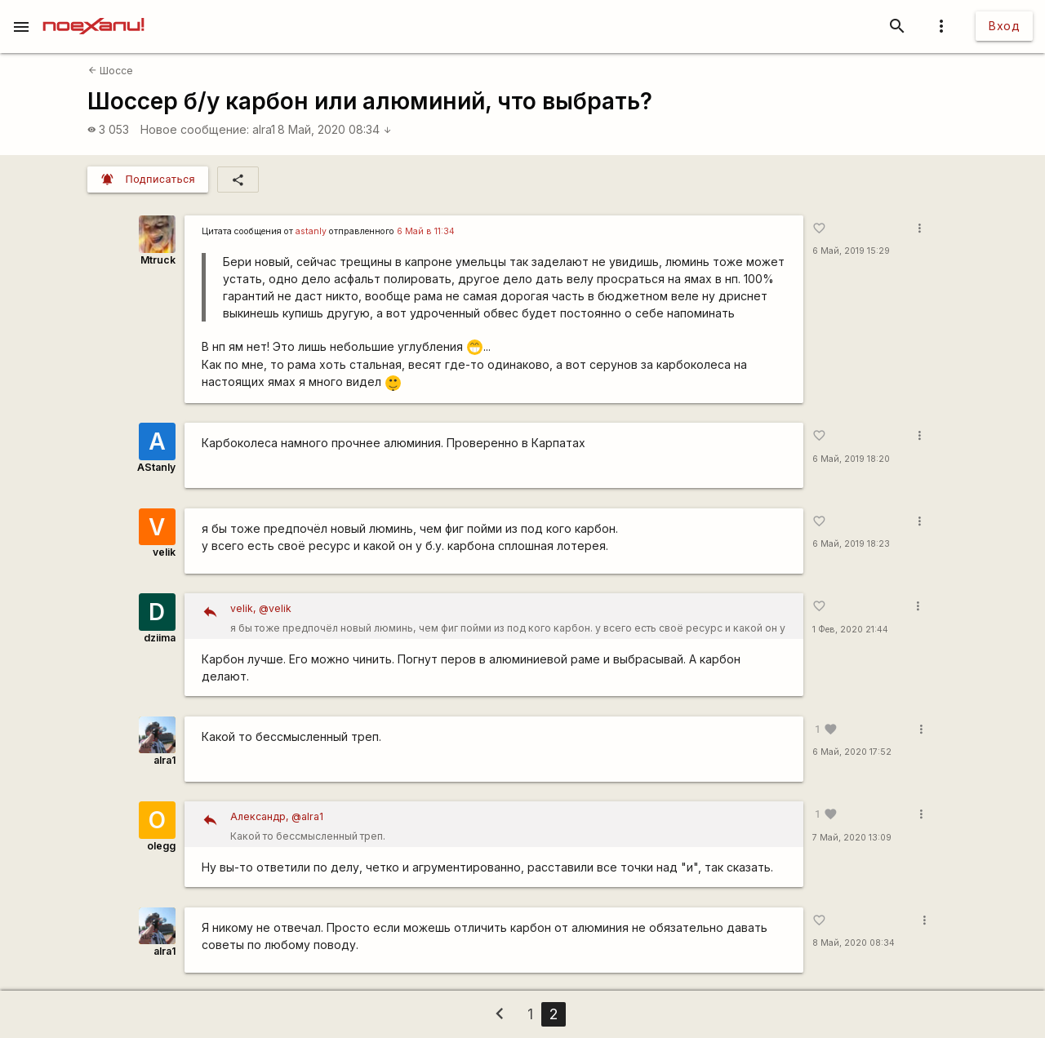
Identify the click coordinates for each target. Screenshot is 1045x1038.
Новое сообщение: (194, 129)
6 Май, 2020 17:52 (852, 752)
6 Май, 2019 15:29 (851, 251)
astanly (311, 231)
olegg (161, 846)
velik (164, 552)
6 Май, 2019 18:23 (851, 544)
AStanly (156, 467)
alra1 (263, 129)
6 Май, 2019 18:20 (851, 459)
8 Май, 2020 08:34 (335, 129)
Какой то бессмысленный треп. (511, 824)
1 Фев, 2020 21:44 (850, 629)
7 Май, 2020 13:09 (852, 837)
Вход (1004, 26)
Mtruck (158, 260)
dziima (160, 638)
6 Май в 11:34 (426, 231)
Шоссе (110, 70)
